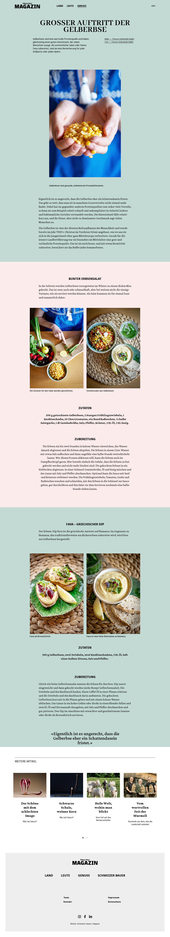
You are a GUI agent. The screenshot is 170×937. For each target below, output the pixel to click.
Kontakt (67, 901)
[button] (82, 837)
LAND (60, 6)
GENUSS (81, 6)
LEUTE (70, 6)
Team (66, 897)
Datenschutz (114, 901)
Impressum (113, 897)
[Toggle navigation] (153, 6)
